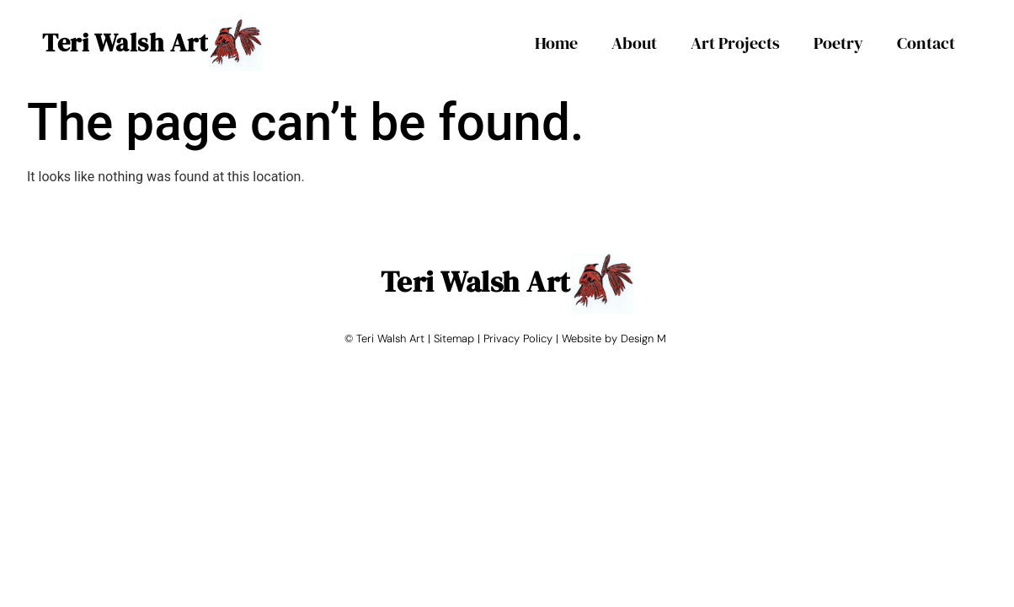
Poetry (838, 43)
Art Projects (735, 43)
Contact (926, 43)
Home (556, 43)
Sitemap (454, 338)
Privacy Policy (517, 338)
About (634, 43)
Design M (643, 338)
